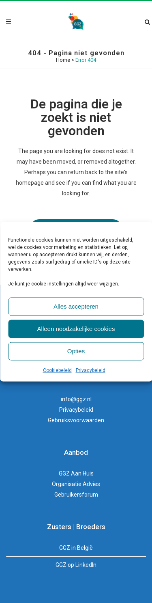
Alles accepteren (76, 306)
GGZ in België (76, 548)
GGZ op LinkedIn (76, 565)
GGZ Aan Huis (76, 473)
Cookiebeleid (57, 370)
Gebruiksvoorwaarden (76, 420)
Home (63, 60)
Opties (76, 351)
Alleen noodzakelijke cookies (76, 328)
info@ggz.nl (76, 399)
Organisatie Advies (76, 484)
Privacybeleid (90, 370)
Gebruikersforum (76, 494)
